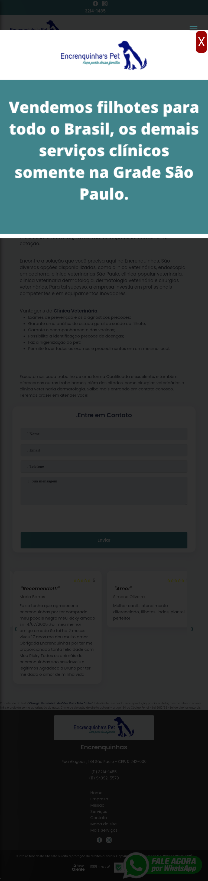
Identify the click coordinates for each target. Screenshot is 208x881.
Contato (98, 817)
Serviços (98, 811)
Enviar (104, 540)
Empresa (99, 799)
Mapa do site (103, 824)
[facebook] (95, 4)
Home (96, 792)
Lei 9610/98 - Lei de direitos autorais (176, 708)
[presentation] (104, 517)
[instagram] (105, 4)
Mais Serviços (104, 830)
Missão (97, 805)
